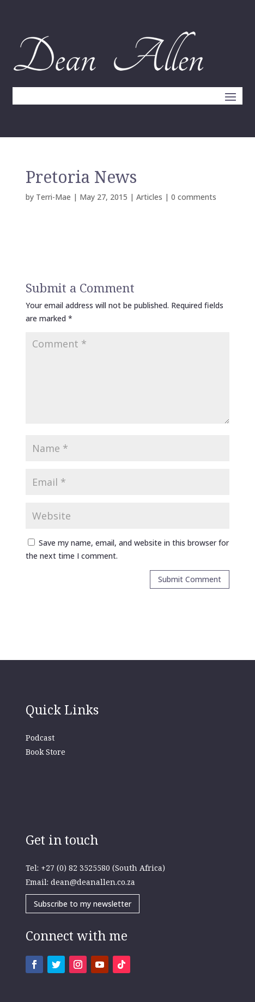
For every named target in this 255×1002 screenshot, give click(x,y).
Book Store (45, 752)
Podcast (40, 737)
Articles (149, 197)
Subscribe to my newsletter (82, 904)
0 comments (193, 197)
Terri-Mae (53, 197)
